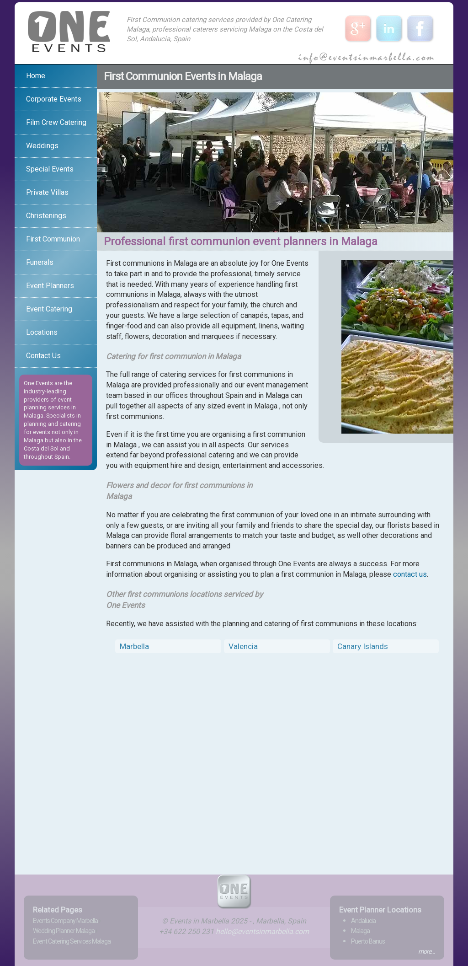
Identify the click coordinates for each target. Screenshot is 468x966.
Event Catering (49, 309)
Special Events (50, 169)
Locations (42, 332)
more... (426, 951)
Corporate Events (53, 99)
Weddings (42, 145)
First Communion (53, 239)
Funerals (39, 262)
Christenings (46, 215)
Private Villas (47, 192)
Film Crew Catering (56, 122)
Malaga (360, 930)
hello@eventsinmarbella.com (262, 931)
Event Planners (50, 285)
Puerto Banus (368, 941)
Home (35, 75)
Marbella (134, 646)
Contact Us (43, 355)
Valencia (243, 646)
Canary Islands (362, 646)
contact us (410, 574)
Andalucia (363, 920)
